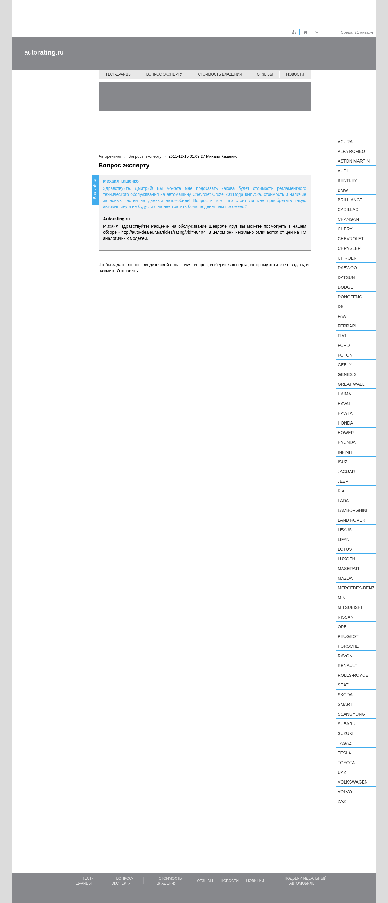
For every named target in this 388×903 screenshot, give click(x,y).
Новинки (255, 881)
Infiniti (346, 452)
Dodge (345, 287)
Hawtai (346, 413)
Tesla (344, 752)
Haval (344, 403)
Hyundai (347, 442)
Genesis (347, 374)
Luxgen (346, 558)
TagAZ (345, 743)
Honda (345, 423)
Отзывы (265, 74)
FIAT (342, 335)
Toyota (346, 762)
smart (345, 704)
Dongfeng (350, 296)
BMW (343, 190)
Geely (345, 364)
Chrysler (349, 248)
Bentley (347, 180)
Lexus (345, 529)
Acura (345, 141)
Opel (343, 626)
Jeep (343, 481)
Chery (345, 229)
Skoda (345, 694)
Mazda (345, 578)
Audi (343, 170)
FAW (342, 316)
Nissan (345, 617)
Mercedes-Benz (356, 588)
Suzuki (345, 733)
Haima (344, 393)
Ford (344, 345)
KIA (341, 490)
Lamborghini (352, 510)
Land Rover (351, 520)
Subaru (346, 723)
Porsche (348, 646)
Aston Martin (354, 161)
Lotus (345, 549)
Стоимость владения (220, 74)
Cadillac (348, 209)
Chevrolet (351, 238)
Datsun (346, 277)
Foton (345, 355)
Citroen (347, 258)
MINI (342, 597)
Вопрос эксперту (164, 74)
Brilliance (350, 199)
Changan (348, 219)
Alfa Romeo (351, 151)
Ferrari (347, 326)
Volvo (345, 791)
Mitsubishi (350, 607)
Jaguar (346, 471)
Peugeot (348, 636)
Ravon (345, 655)
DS (340, 306)
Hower (346, 432)
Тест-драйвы (118, 74)
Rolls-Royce (353, 675)
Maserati (348, 568)
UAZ (342, 772)
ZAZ (342, 801)
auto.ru (44, 52)
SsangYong (351, 714)
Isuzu (344, 461)
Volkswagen (353, 782)
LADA (343, 500)
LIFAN (344, 539)
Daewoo (347, 267)
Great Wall (351, 384)
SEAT (343, 685)
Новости (295, 74)
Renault (347, 665)
